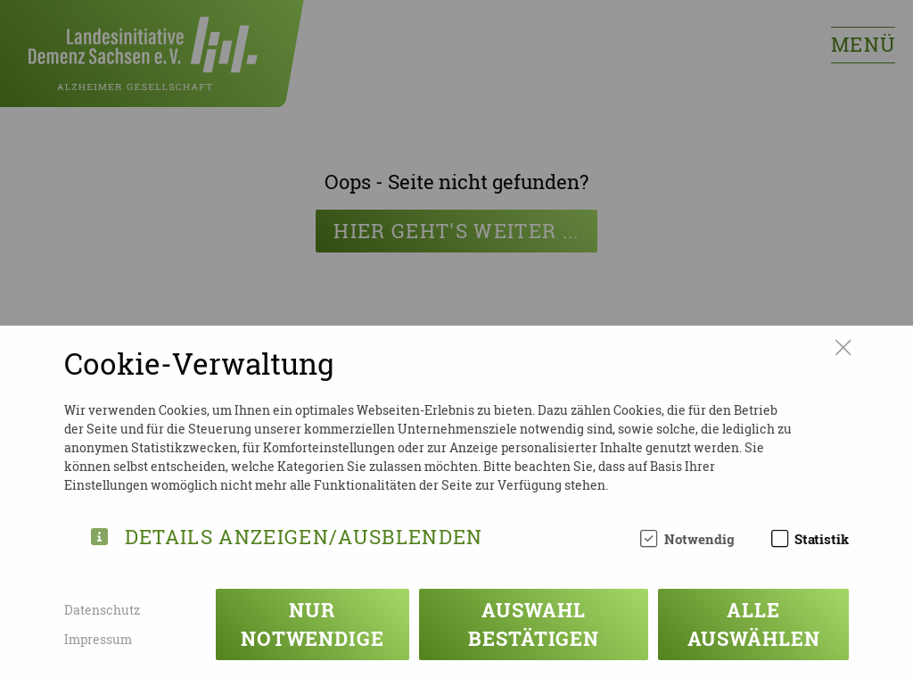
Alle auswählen (753, 624)
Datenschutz (102, 609)
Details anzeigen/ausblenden (304, 534)
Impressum (98, 639)
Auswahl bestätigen (533, 624)
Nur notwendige (312, 624)
